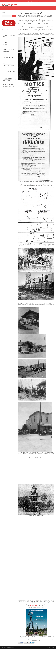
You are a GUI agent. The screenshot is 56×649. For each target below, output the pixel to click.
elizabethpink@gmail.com (33, 605)
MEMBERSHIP (5, 42)
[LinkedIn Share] (32, 642)
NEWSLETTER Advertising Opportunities (9, 59)
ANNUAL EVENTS (5, 46)
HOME (4, 32)
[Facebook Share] (21, 642)
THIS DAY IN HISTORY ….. (7, 73)
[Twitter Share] (26, 642)
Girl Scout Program (6, 51)
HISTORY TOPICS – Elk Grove (8, 75)
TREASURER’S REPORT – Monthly (8, 65)
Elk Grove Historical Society (10, 4)
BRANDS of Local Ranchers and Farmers (9, 71)
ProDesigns (52, 647)
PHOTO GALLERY (6, 89)
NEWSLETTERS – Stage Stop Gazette (9, 57)
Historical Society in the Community (8, 49)
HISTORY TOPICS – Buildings (7, 78)
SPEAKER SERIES (5, 44)
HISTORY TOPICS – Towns (7, 80)
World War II (36, 26)
